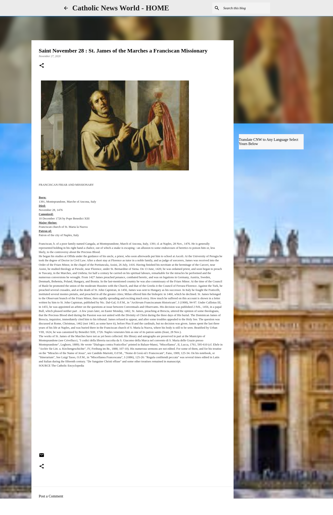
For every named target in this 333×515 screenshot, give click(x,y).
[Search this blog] (246, 8)
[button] (41, 66)
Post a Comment (51, 496)
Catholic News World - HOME (120, 8)
